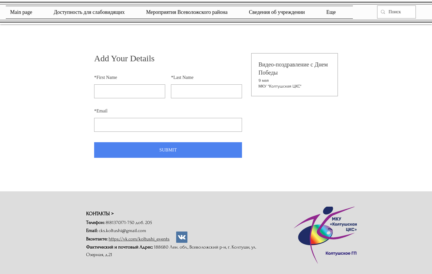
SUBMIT (168, 149)
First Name (105, 77)
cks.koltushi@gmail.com (122, 230)
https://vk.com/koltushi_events (139, 239)
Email (100, 110)
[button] (283, 12)
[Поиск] (395, 12)
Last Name (182, 77)
